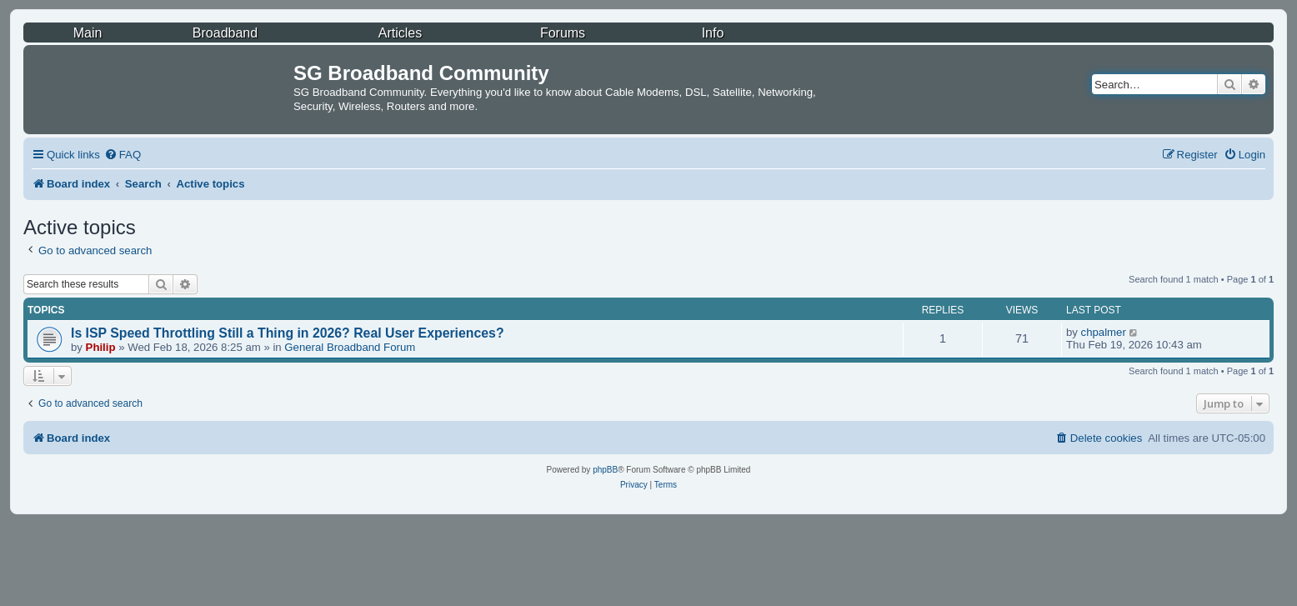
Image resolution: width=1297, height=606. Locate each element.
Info (713, 33)
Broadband (225, 33)
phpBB (605, 469)
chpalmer (1103, 332)
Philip (101, 347)
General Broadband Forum (349, 347)
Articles (400, 33)
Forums (562, 33)
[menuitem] (122, 155)
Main (88, 33)
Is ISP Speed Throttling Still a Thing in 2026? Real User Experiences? (287, 333)
